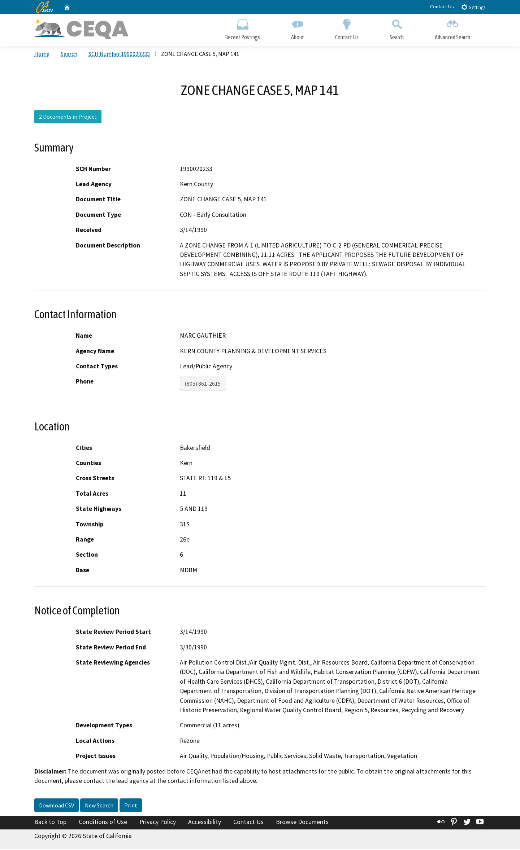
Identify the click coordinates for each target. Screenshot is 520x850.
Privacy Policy (157, 822)
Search (396, 28)
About (297, 28)
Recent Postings (242, 28)
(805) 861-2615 (203, 384)
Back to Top (50, 822)
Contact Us (442, 6)
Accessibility (204, 822)
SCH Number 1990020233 (119, 54)
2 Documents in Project (68, 117)
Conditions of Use (103, 822)
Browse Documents (302, 822)
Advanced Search (452, 28)
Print (130, 805)
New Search (99, 805)
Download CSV (56, 805)
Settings (473, 7)
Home (41, 54)
